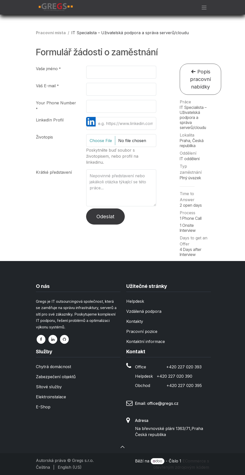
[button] (122, 447)
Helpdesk (135, 301)
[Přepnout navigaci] (204, 7)
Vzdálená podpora (143, 311)
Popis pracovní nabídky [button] (200, 79)
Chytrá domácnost (53, 366)
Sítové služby (49, 386)
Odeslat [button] (105, 216)
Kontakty (134, 321)
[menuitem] (43, 467)
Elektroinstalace (51, 396)
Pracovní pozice (141, 331)
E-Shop (43, 406)
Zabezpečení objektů (56, 376)
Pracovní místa (51, 32)
